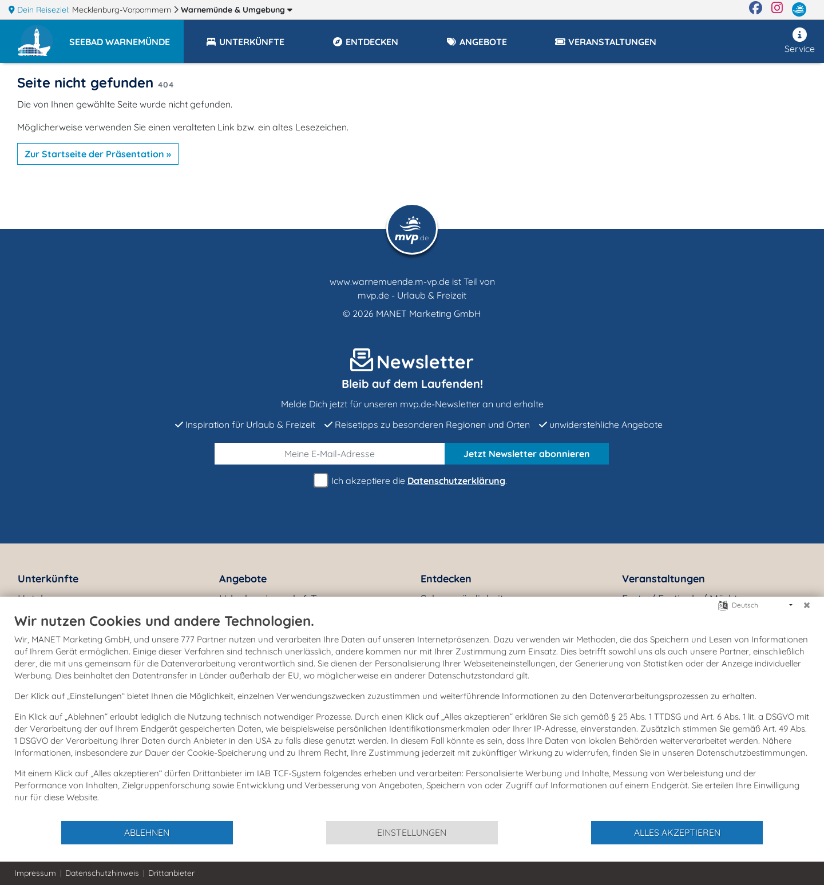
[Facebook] (755, 9)
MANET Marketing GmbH (428, 313)
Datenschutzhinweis (102, 873)
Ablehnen (146, 832)
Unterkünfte (48, 578)
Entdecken (446, 578)
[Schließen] (806, 605)
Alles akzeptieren (677, 832)
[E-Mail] (330, 454)
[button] (126, 36)
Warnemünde (236, 10)
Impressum (35, 873)
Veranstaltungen (663, 578)
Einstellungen (411, 832)
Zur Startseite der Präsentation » (98, 154)
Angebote (243, 578)
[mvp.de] (799, 9)
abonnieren (527, 454)
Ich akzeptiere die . (412, 481)
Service (800, 40)
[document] (412, 716)
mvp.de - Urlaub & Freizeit (412, 295)
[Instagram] (777, 9)
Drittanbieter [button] (171, 873)
